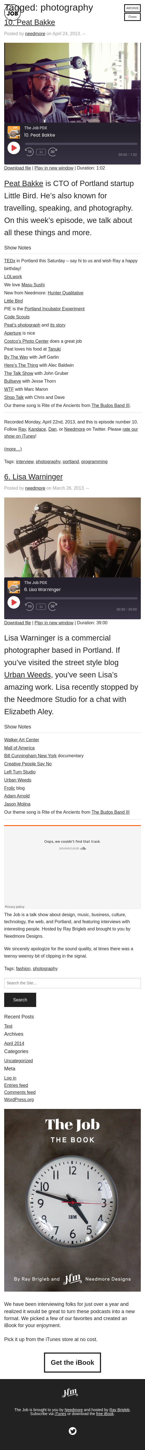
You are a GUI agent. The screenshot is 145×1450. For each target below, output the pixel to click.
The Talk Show (18, 373)
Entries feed (16, 1085)
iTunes (61, 1413)
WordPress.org (19, 1099)
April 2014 (14, 1043)
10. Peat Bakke (29, 22)
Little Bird (13, 301)
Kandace (37, 429)
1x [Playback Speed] (41, 152)
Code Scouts (17, 317)
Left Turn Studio (20, 772)
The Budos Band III (111, 405)
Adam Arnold (17, 796)
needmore (35, 33)
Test (8, 1026)
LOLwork (13, 276)
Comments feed (20, 1092)
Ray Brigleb (119, 1410)
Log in (10, 1078)
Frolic (9, 788)
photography (48, 461)
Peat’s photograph (22, 325)
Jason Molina (17, 804)
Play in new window (54, 168)
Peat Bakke (23, 183)
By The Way (16, 357)
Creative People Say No (28, 763)
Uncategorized (18, 1060)
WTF (9, 389)
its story (57, 325)
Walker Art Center (21, 739)
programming (94, 461)
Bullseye (12, 381)
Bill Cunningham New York (30, 755)
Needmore (74, 429)
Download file (17, 168)
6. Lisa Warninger (33, 477)
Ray (22, 429)
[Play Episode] (14, 148)
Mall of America (19, 748)
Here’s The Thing (21, 365)
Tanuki (54, 349)
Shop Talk (14, 397)
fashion (23, 968)
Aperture (12, 333)
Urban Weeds (27, 674)
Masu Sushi (33, 284)
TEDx (9, 260)
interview (24, 461)
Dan (52, 429)
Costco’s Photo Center (26, 341)
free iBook (105, 1413)
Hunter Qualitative (65, 293)
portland (71, 461)
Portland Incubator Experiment (54, 308)
